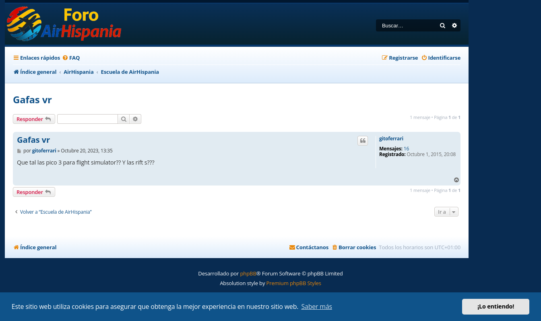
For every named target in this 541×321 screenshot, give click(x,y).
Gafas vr (32, 99)
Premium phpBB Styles (293, 283)
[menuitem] (71, 58)
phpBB (248, 273)
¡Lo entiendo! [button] (495, 306)
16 (406, 149)
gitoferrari (391, 139)
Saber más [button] (316, 306)
